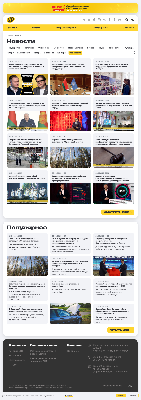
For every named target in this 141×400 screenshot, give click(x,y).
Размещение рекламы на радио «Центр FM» (43, 352)
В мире (90, 48)
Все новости (75, 53)
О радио (13, 364)
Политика (29, 48)
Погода (37, 53)
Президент (12, 28)
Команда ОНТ (16, 351)
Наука (101, 48)
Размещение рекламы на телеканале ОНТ (43, 360)
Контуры (61, 53)
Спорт (10, 53)
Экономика (43, 48)
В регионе (49, 53)
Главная (10, 35)
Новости (36, 28)
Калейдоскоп (23, 53)
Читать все (119, 330)
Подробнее (69, 396)
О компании (128, 28)
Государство (13, 48)
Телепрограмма (100, 28)
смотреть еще (116, 212)
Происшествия (75, 48)
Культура (129, 48)
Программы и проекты (66, 28)
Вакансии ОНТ (74, 351)
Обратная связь (17, 360)
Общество (59, 48)
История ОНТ (16, 355)
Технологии (114, 48)
